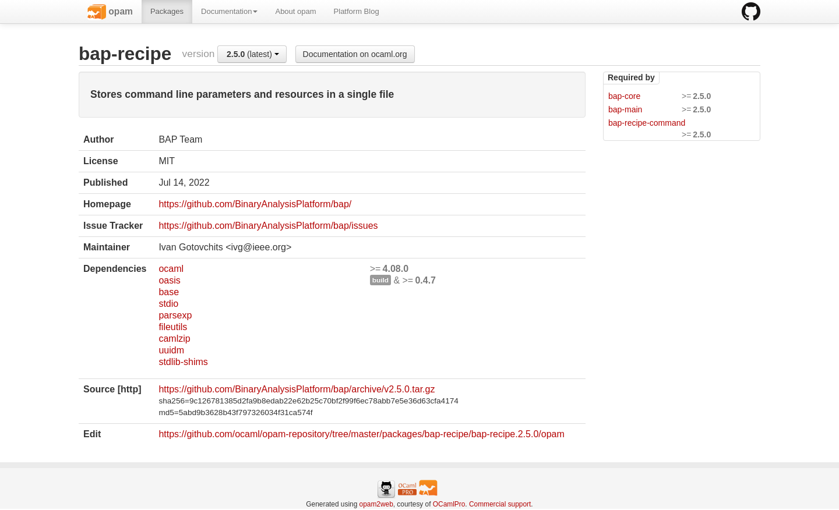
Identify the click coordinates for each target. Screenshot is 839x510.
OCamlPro (449, 504)
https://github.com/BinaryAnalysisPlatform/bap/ (254, 204)
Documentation (229, 11)
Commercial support (500, 504)
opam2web (376, 504)
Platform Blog (356, 11)
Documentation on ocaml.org (355, 54)
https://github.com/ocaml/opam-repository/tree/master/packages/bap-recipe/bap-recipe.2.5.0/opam (361, 434)
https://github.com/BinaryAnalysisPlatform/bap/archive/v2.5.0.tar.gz (296, 389)
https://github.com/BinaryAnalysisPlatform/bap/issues (268, 226)
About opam (295, 11)
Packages (167, 11)
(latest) (253, 54)
